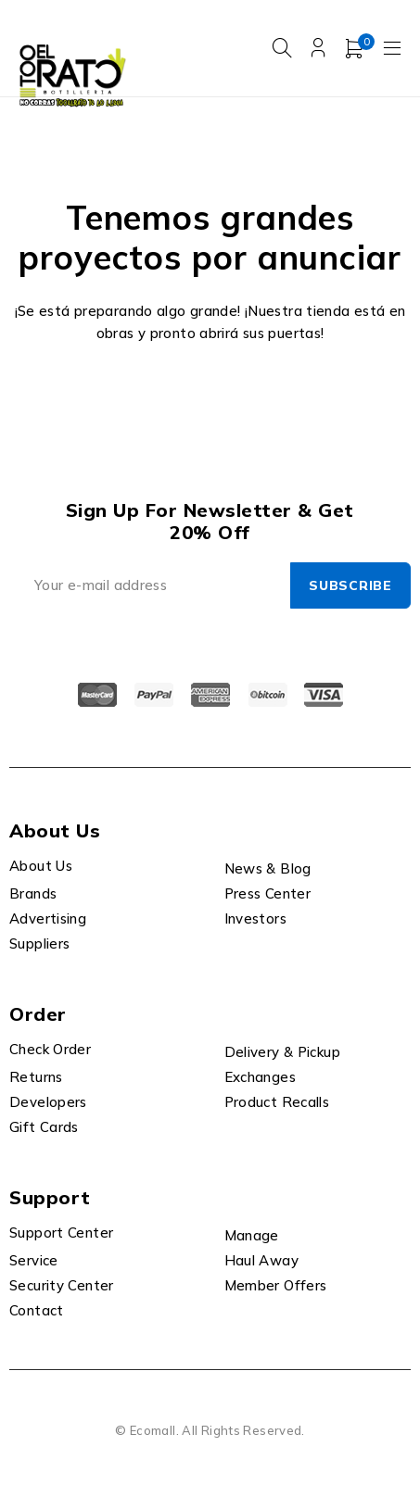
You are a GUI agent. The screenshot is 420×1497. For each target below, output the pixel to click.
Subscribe (350, 585)
